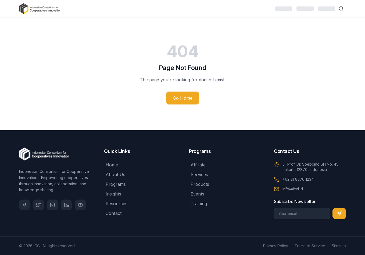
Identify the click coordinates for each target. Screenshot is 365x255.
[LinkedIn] (66, 205)
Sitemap (339, 245)
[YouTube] (80, 205)
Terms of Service (310, 245)
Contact (112, 213)
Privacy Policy (275, 245)
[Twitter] (38, 205)
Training (198, 203)
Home (111, 164)
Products (199, 184)
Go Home (182, 98)
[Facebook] (24, 205)
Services (198, 174)
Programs (115, 184)
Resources (115, 203)
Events (196, 194)
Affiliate (197, 164)
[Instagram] (52, 205)
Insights (112, 194)
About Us (114, 174)
